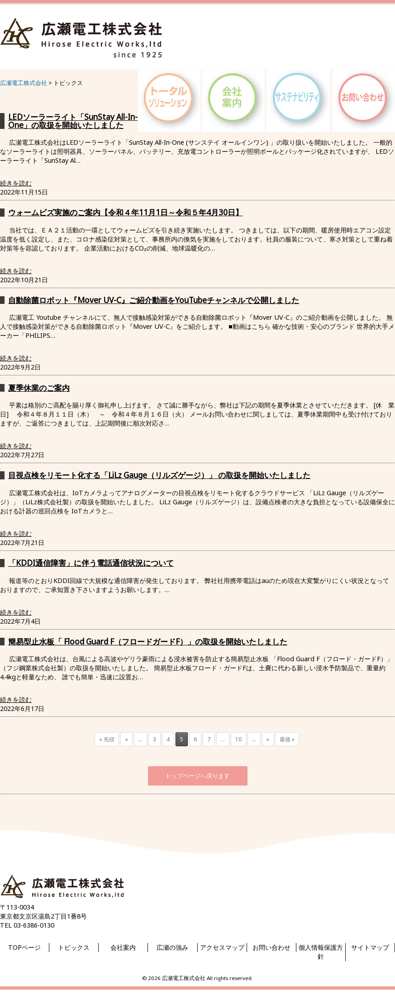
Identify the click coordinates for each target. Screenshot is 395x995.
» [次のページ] (268, 739)
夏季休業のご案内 (39, 388)
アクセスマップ (222, 947)
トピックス (74, 947)
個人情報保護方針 (321, 952)
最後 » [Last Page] (287, 739)
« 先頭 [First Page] (106, 739)
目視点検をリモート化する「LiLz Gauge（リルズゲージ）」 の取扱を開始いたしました (159, 475)
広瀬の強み (172, 947)
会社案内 (123, 947)
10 (238, 739)
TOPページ (24, 947)
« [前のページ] (126, 739)
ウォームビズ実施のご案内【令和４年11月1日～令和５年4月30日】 (125, 212)
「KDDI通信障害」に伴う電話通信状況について (91, 563)
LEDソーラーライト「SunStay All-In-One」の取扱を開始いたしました (73, 121)
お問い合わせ (271, 947)
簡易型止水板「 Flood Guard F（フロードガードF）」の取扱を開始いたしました (147, 641)
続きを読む (16, 183)
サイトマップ (370, 947)
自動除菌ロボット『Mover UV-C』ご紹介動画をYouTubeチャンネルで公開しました (153, 300)
